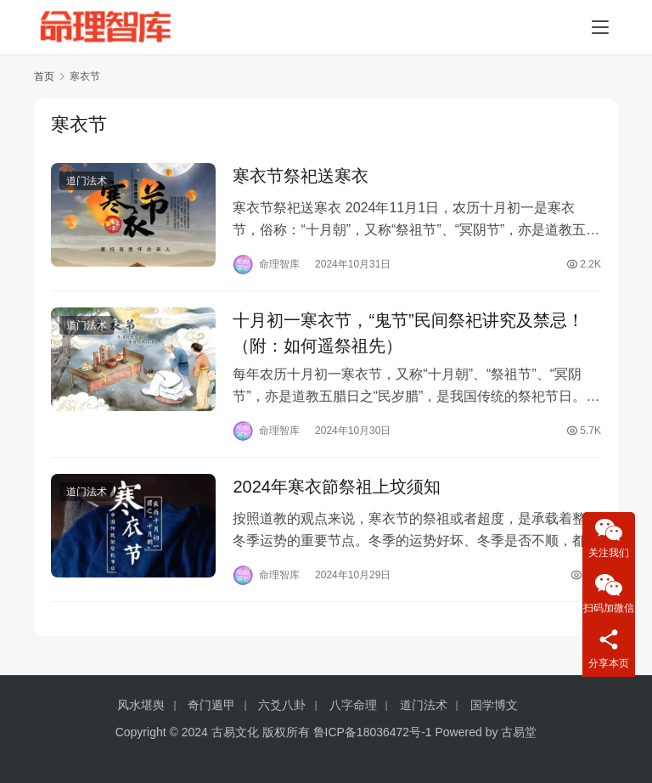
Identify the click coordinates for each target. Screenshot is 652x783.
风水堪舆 (141, 705)
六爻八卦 (282, 705)
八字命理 (353, 705)
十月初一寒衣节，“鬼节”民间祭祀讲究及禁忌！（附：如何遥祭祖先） (408, 335)
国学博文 (494, 705)
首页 (44, 76)
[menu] (600, 27)
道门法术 (86, 182)
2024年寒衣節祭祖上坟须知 (337, 491)
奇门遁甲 (211, 705)
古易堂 (519, 732)
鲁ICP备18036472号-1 (372, 732)
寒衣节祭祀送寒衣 (300, 176)
